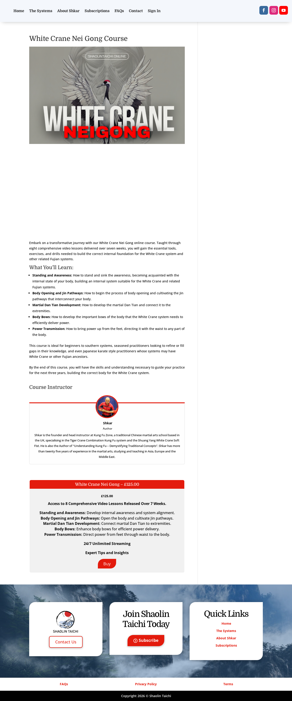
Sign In (154, 11)
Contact (136, 11)
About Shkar (68, 11)
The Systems (40, 11)
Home (18, 11)
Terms (228, 684)
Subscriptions (97, 11)
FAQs (119, 11)
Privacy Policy (146, 684)
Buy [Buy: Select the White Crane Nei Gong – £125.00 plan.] (107, 563)
